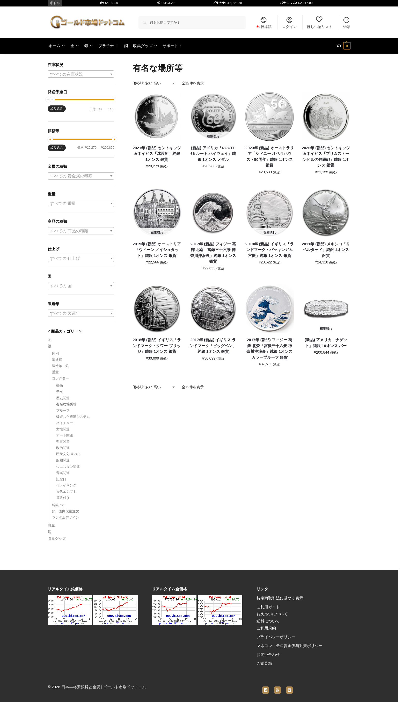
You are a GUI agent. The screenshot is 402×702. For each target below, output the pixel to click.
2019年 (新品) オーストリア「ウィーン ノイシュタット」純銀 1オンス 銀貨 (157, 250)
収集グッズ (57, 538)
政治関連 (63, 448)
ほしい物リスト (319, 22)
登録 (346, 22)
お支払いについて (272, 614)
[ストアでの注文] (154, 83)
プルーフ (63, 410)
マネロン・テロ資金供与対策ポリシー (290, 645)
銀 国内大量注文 (65, 511)
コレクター (60, 378)
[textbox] (81, 74)
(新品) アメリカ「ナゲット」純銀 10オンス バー (326, 343)
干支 (59, 392)
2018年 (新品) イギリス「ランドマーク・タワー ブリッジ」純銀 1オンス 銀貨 (157, 346)
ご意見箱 (264, 663)
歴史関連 (63, 398)
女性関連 (63, 429)
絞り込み (56, 108)
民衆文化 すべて (68, 454)
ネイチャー (64, 423)
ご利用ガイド (268, 607)
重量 (55, 372)
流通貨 (57, 360)
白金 (51, 525)
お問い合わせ (268, 654)
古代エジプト (66, 491)
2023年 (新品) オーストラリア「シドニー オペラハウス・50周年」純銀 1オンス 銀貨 (269, 157)
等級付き (63, 498)
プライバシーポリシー (276, 637)
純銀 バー (59, 505)
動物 (59, 386)
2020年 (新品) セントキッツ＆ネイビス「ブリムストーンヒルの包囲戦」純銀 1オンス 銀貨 (326, 157)
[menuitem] (263, 22)
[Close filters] (115, 65)
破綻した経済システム (73, 417)
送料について (268, 621)
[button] (343, 46)
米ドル (55, 3)
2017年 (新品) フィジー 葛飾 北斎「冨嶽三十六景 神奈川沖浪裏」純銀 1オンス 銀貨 (213, 253)
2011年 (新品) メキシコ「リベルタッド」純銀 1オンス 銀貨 (326, 250)
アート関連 (64, 435)
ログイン (289, 22)
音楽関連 (63, 473)
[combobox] (81, 74)
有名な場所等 (66, 404)
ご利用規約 (266, 628)
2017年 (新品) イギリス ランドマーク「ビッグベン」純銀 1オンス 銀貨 (213, 346)
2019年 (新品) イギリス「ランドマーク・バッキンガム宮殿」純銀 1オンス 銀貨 (269, 250)
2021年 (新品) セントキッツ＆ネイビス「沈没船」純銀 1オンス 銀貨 (157, 154)
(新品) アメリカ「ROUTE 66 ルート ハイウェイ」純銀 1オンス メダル (213, 154)
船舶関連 (63, 460)
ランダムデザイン (65, 517)
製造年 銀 (60, 366)
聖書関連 (63, 441)
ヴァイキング (66, 485)
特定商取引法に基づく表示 (280, 598)
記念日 (61, 479)
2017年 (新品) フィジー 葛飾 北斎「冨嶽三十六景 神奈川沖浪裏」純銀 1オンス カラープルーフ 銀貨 (269, 349)
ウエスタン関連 (68, 467)
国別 (55, 353)
